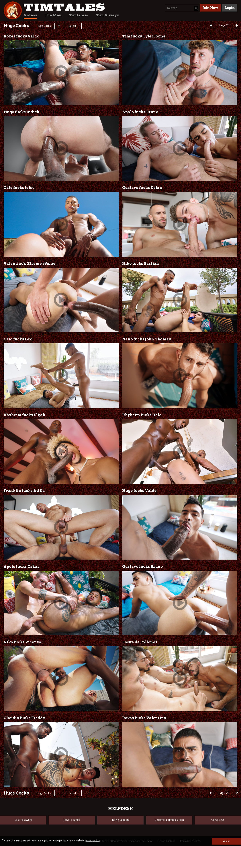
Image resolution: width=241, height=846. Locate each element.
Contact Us (217, 819)
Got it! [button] (226, 841)
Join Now (210, 8)
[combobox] (182, 8)
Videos (30, 15)
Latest (72, 25)
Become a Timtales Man (169, 819)
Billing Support (120, 819)
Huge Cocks (44, 25)
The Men (53, 15)
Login (230, 8)
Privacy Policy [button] (93, 840)
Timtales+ (78, 15)
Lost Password (23, 819)
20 (224, 25)
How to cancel (71, 819)
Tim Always (107, 15)
